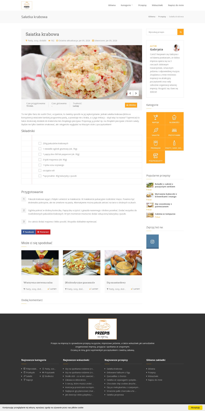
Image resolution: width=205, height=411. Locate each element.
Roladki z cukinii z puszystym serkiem (165, 185)
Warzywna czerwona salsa (38, 282)
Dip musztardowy (116, 282)
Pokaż (149, 189)
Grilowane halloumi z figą (118, 372)
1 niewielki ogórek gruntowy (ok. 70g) (60, 148)
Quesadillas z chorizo (116, 376)
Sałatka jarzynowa (115, 394)
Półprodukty (156, 157)
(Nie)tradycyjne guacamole (80, 282)
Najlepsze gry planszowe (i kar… (80, 390)
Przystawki (174, 132)
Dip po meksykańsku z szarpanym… (123, 387)
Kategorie (126, 5)
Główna (112, 5)
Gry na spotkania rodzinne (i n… (79, 368)
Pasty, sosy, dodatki (36, 40)
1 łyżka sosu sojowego (53, 165)
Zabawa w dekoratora (75, 379)
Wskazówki (157, 5)
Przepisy (142, 5)
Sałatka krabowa (114, 368)
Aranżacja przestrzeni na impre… (80, 387)
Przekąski (156, 144)
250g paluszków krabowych (55, 143)
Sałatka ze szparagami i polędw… (122, 379)
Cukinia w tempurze (165, 214)
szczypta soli (49, 170)
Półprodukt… (30, 368)
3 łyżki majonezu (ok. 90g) (55, 159)
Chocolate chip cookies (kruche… (122, 383)
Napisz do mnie (176, 5)
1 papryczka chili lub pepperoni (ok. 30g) (61, 154)
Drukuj (131, 104)
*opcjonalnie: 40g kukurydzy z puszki (60, 175)
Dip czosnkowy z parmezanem (163, 205)
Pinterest (44, 232)
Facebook (29, 232)
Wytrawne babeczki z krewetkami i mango (166, 195)
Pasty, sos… (49, 368)
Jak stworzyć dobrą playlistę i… (79, 394)
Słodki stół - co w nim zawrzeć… (80, 376)
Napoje (156, 119)
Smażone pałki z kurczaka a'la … (121, 390)
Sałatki (156, 132)
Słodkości (174, 119)
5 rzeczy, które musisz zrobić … (79, 383)
